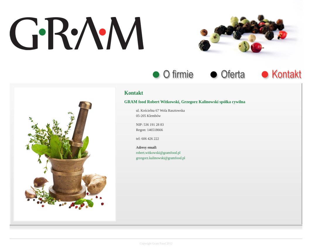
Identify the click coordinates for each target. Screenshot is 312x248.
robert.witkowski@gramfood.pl (158, 153)
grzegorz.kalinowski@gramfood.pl (160, 158)
